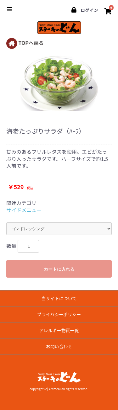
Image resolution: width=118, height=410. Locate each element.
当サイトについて (59, 298)
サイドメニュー (24, 210)
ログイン (84, 10)
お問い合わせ (59, 346)
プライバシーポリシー (59, 314)
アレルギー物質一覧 (59, 330)
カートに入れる (59, 269)
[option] (59, 82)
